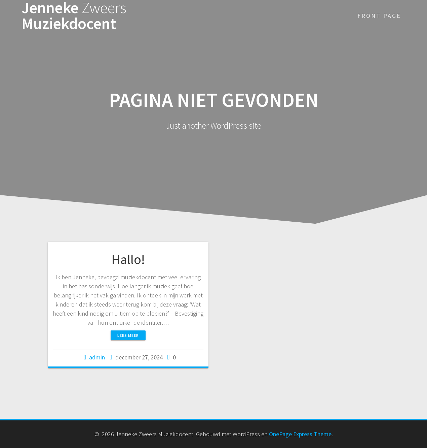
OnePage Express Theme (300, 434)
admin (97, 357)
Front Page (379, 16)
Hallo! (128, 259)
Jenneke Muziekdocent (74, 16)
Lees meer (128, 335)
